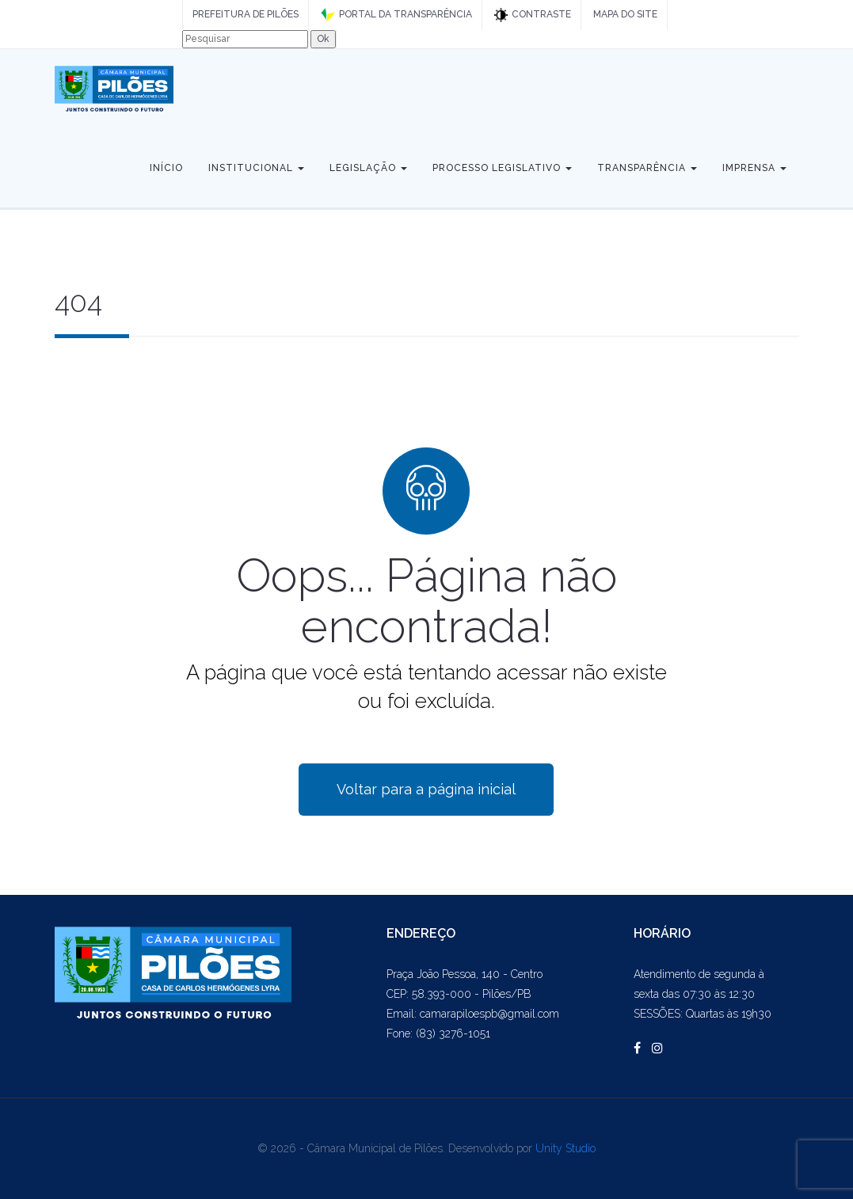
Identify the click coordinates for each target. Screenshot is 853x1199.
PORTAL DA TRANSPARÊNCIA (396, 15)
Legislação (368, 167)
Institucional (256, 167)
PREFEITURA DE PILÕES (245, 14)
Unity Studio (565, 1148)
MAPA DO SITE (625, 14)
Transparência (647, 167)
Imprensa (754, 167)
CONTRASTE (533, 15)
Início (166, 167)
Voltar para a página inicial (426, 789)
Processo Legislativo (502, 167)
